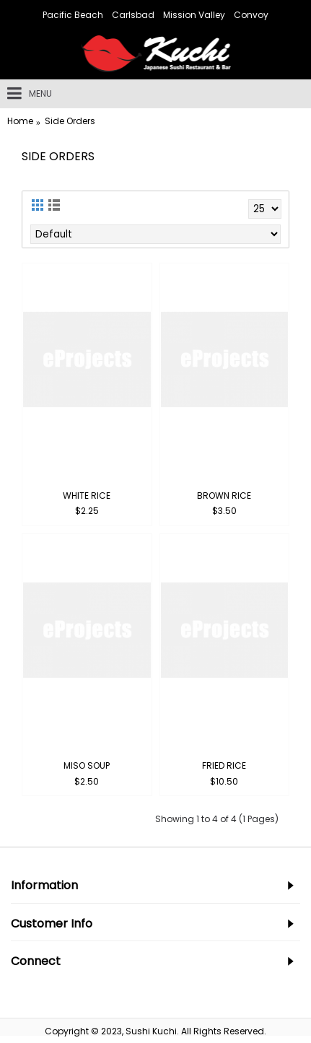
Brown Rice (224, 495)
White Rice (86, 495)
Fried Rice (224, 765)
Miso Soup (86, 765)
